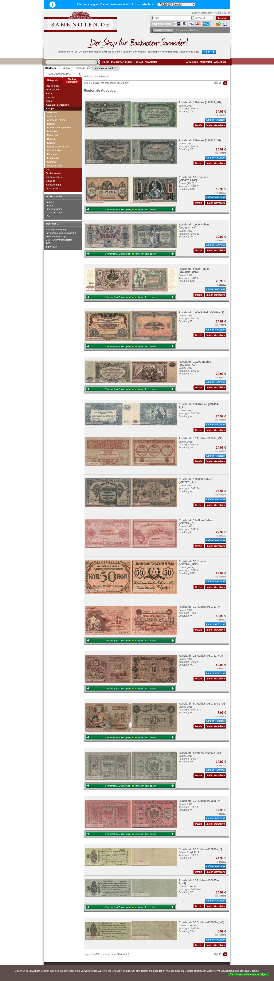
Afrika (49, 93)
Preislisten (51, 202)
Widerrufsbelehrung (56, 236)
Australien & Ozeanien (57, 105)
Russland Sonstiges (59, 166)
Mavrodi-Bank (55, 162)
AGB (48, 243)
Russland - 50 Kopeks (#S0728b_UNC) (192, 563)
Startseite (51, 68)
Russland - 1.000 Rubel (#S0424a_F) (201, 312)
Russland (80, 68)
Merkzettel (206, 62)
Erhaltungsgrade (54, 209)
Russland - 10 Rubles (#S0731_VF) (200, 606)
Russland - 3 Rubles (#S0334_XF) (200, 102)
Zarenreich (54, 117)
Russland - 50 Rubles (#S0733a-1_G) (202, 703)
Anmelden (192, 62)
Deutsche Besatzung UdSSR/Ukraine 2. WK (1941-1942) (64, 146)
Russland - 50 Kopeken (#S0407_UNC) (193, 179)
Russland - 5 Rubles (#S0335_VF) (200, 140)
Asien (49, 101)
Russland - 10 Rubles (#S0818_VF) (200, 800)
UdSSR (52, 135)
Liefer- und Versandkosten (59, 240)
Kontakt (138, 62)
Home (105, 62)
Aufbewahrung (53, 184)
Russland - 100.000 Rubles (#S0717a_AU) (195, 481)
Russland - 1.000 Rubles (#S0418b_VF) (194, 226)
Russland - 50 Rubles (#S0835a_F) (200, 849)
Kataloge (50, 181)
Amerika (50, 97)
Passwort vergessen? (202, 13)
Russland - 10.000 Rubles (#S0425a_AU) (195, 363)
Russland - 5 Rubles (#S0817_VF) (200, 752)
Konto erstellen (222, 13)
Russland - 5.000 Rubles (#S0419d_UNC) (194, 270)
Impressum (51, 246)
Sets (48, 169)
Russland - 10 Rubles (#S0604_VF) (200, 438)
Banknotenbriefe (54, 177)
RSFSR (52, 125)
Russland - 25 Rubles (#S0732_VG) (201, 655)
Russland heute (56, 139)
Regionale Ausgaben (101, 68)
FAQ (48, 216)
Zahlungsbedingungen (57, 229)
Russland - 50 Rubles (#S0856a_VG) (201, 922)
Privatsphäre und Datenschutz (61, 233)
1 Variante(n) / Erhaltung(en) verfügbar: (130, 209)
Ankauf (49, 205)
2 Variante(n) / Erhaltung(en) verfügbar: (130, 254)
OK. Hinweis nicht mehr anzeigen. (248, 974)
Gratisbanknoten (54, 212)
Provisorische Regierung (61, 121)
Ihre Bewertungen (121, 62)
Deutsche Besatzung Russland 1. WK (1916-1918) (64, 130)
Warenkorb (220, 62)
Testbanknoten (53, 173)
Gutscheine (52, 188)
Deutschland (52, 89)
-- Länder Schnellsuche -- (63, 73)
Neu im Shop (52, 85)
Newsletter (151, 62)
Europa (66, 68)
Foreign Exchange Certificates (58, 157)
